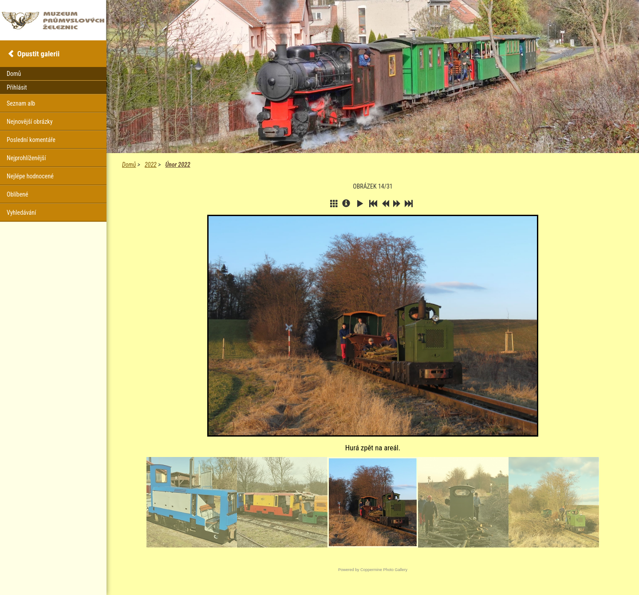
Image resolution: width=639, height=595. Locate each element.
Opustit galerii (38, 53)
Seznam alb (21, 103)
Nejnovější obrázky (30, 121)
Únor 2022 (177, 164)
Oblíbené (17, 194)
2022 (151, 164)
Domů (129, 164)
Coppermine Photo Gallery (383, 569)
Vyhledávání (21, 212)
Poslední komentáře (31, 139)
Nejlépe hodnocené (30, 176)
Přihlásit (17, 87)
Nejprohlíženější (26, 158)
